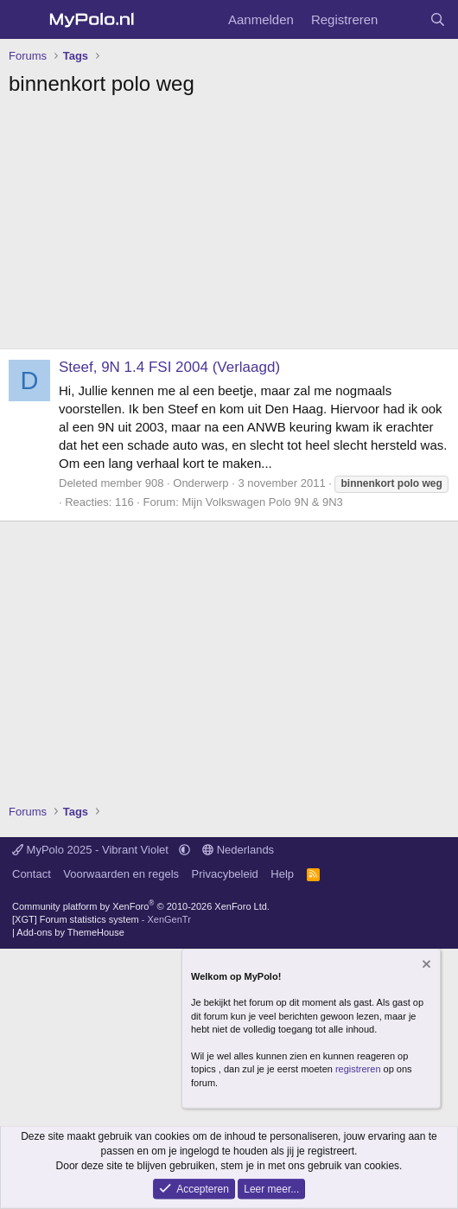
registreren (358, 1069)
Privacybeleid (225, 873)
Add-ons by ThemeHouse (70, 932)
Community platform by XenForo (141, 906)
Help (282, 873)
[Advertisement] (229, 227)
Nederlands (238, 849)
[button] (184, 849)
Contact (31, 873)
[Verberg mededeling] (425, 965)
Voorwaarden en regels (121, 873)
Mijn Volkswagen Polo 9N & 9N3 (261, 502)
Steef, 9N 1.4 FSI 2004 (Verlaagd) (169, 367)
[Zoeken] (438, 19)
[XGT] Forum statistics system (101, 919)
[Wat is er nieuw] (403, 19)
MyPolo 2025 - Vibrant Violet (92, 849)
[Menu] (23, 20)
